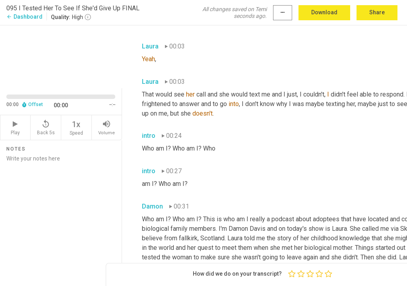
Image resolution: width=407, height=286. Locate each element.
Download (324, 12)
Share (377, 12)
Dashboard (24, 17)
